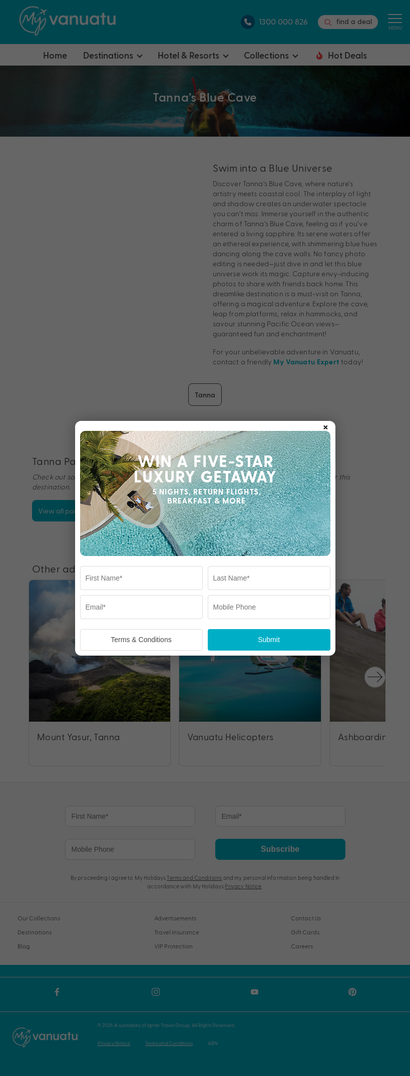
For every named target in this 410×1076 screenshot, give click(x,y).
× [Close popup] (325, 425)
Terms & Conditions (141, 640)
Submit (269, 640)
